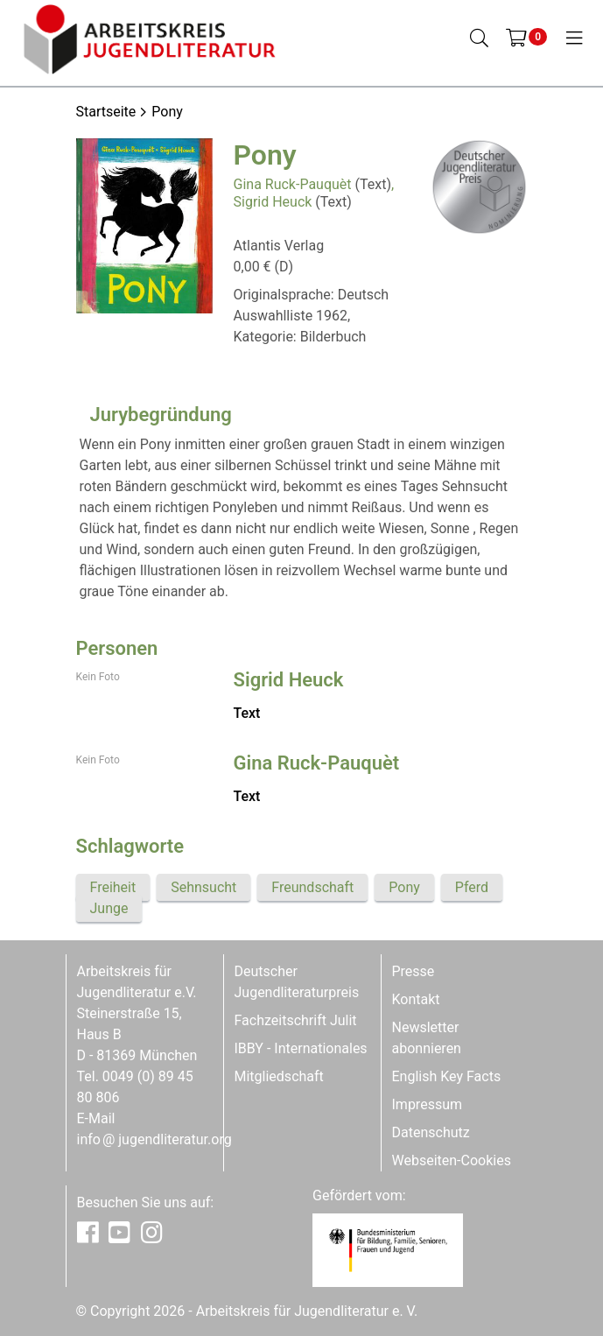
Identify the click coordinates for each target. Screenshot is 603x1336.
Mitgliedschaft (279, 1076)
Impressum (427, 1104)
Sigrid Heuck (273, 201)
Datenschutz (431, 1132)
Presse (413, 971)
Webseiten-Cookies (451, 1160)
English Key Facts (446, 1076)
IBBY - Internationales (301, 1048)
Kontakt (416, 999)
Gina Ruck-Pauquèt (293, 184)
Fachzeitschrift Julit (296, 1020)
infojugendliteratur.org (154, 1139)
